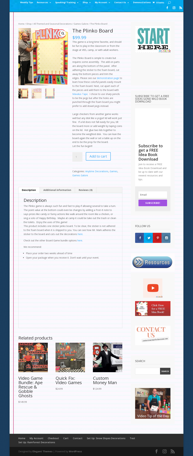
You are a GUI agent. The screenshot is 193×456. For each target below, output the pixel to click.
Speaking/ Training (65, 2)
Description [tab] (29, 190)
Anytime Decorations (96, 171)
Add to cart (98, 156)
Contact (77, 438)
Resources (42, 2)
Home (21, 23)
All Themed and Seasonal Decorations (52, 23)
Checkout (53, 438)
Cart (65, 438)
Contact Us (120, 2)
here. (80, 234)
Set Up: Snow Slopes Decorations (106, 438)
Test (132, 438)
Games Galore (81, 23)
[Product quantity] (77, 157)
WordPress (75, 451)
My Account (101, 2)
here (79, 240)
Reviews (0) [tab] (86, 190)
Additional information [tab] (57, 190)
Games (113, 171)
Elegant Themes (42, 451)
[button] (63, 33)
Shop (85, 2)
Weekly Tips (26, 2)
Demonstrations (142, 2)
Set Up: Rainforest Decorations (36, 442)
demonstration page (108, 78)
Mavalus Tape (80, 94)
